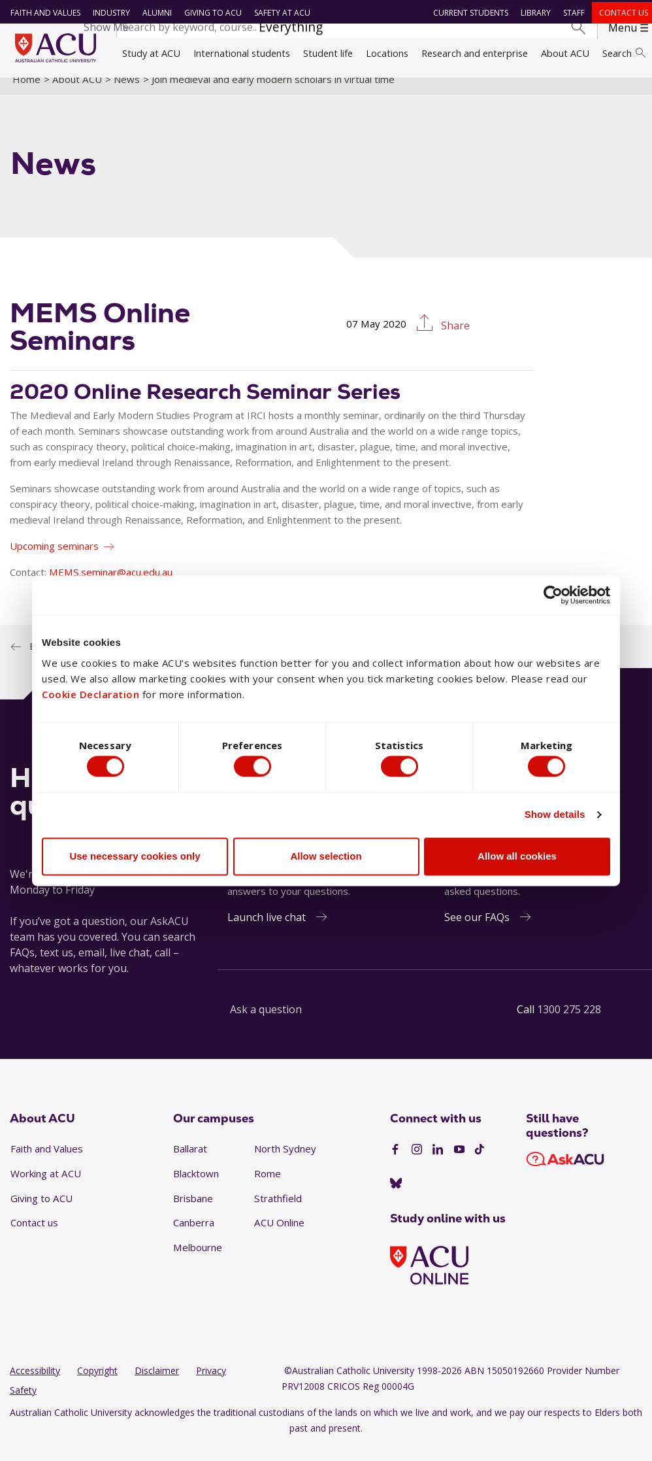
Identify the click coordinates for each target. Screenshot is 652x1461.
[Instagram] (417, 1164)
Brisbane (193, 1212)
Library (532, 12)
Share (454, 340)
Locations (387, 52)
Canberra (193, 1237)
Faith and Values (42, 12)
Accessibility (35, 1385)
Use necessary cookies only (134, 858)
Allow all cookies (517, 858)
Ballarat (190, 1163)
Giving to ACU (209, 12)
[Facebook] (395, 1164)
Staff (570, 12)
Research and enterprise (474, 52)
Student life (328, 52)
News (127, 93)
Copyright (97, 1385)
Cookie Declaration (90, 692)
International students (241, 52)
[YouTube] (459, 1164)
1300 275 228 (569, 1024)
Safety (23, 1404)
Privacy (211, 1385)
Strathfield (278, 1212)
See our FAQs (477, 932)
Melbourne (197, 1261)
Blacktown (196, 1187)
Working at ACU (45, 1187)
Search (623, 52)
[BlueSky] (396, 1199)
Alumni (154, 12)
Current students (467, 12)
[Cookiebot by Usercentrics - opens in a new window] (553, 592)
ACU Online (279, 1237)
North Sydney (285, 1163)
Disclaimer (157, 1385)
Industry (108, 12)
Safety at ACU (279, 12)
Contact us (620, 12)
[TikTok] (479, 1164)
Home (26, 93)
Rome (267, 1187)
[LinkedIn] (437, 1164)
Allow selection (325, 858)
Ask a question (266, 1024)
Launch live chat (266, 932)
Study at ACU (151, 52)
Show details (555, 816)
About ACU (565, 52)
